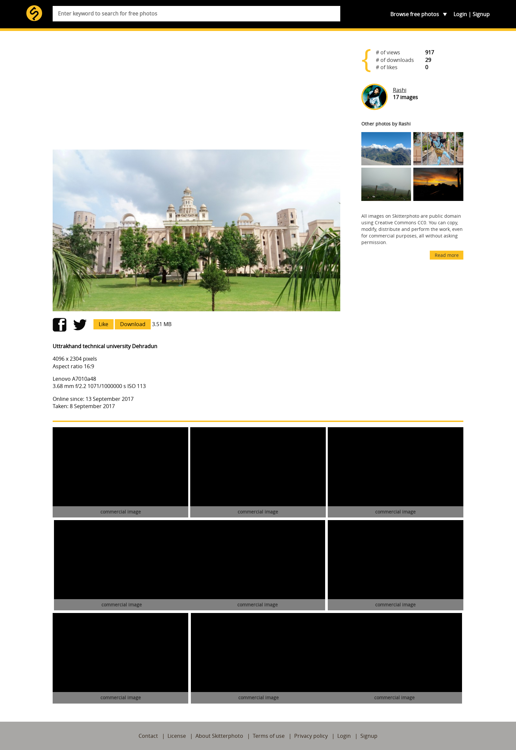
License (177, 735)
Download (132, 324)
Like (103, 324)
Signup (481, 14)
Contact (148, 735)
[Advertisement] (196, 93)
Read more (447, 255)
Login (460, 14)
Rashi (399, 90)
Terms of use (269, 735)
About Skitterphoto (219, 735)
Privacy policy (311, 735)
